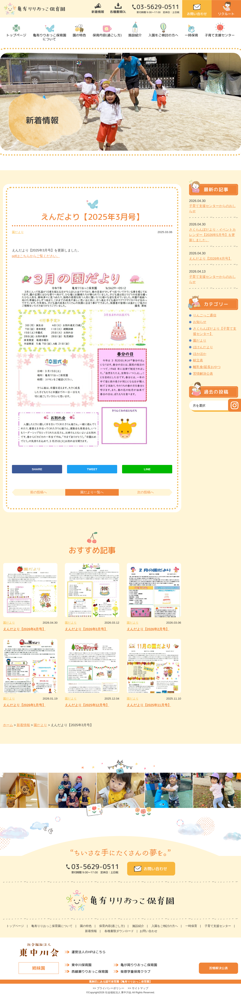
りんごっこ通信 (204, 315)
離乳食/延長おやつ (207, 367)
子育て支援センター (220, 35)
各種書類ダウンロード (119, 931)
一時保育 (191, 35)
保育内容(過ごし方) (107, 35)
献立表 (198, 360)
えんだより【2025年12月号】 (87, 705)
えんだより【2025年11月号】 (149, 705)
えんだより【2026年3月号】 (86, 629)
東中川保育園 (82, 965)
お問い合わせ (197, 14)
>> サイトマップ (138, 988)
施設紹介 (135, 35)
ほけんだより (203, 347)
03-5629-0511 (158, 7)
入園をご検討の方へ (163, 35)
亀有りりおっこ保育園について (49, 37)
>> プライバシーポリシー (108, 988)
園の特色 (79, 35)
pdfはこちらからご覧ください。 (36, 256)
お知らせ (199, 322)
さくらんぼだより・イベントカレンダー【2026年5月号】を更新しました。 (212, 235)
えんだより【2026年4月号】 (24, 629)
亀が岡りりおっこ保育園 (138, 965)
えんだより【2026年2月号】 (148, 629)
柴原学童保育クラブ (135, 971)
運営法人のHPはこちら (89, 951)
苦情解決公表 (203, 374)
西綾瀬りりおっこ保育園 (90, 971)
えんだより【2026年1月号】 (24, 705)
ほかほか (199, 354)
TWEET (92, 469)
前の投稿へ (38, 492)
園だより (18, 232)
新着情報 (98, 12)
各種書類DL (118, 12)
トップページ (16, 35)
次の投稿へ (145, 492)
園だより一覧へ (92, 492)
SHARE (37, 469)
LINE (147, 469)
